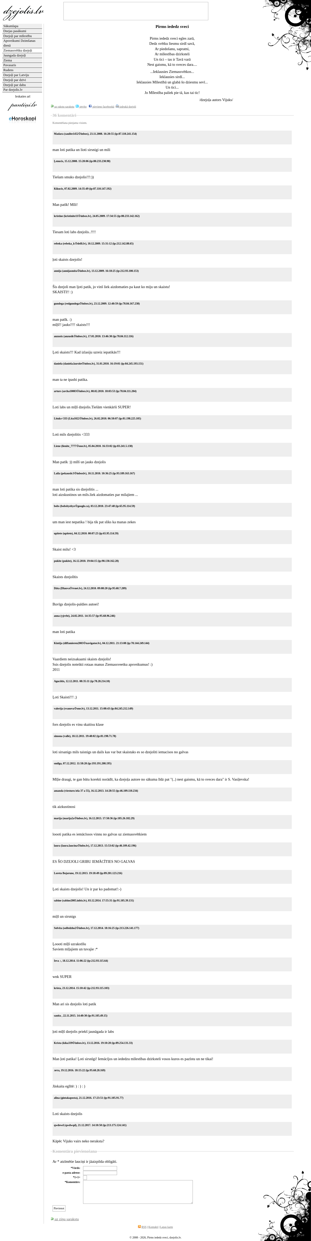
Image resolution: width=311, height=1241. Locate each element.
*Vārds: (75, 1168)
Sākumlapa (10, 26)
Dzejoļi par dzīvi (14, 80)
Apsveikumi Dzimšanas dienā (19, 43)
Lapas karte (166, 1227)
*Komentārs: (72, 1182)
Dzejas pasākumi (14, 31)
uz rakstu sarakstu (62, 106)
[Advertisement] (22, 189)
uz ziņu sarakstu (65, 1219)
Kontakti (153, 1227)
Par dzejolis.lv (13, 90)
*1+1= (76, 1177)
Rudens (8, 70)
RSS (144, 1227)
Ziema (7, 60)
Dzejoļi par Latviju (16, 75)
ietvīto (81, 106)
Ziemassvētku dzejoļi (17, 50)
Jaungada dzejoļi (14, 55)
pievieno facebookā (101, 106)
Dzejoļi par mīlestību (17, 36)
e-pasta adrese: (71, 1172)
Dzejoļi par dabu (14, 85)
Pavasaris (9, 65)
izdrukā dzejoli (126, 106)
